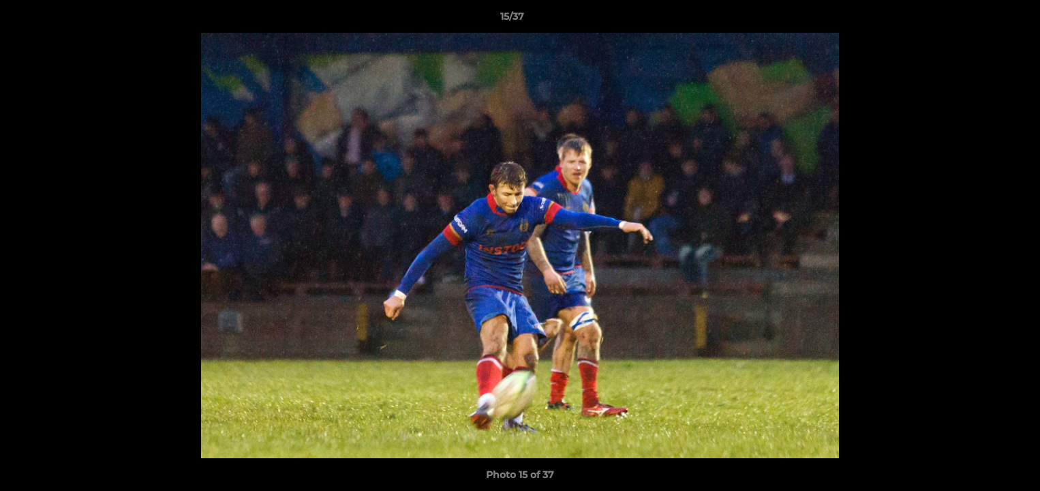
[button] (983, 20)
